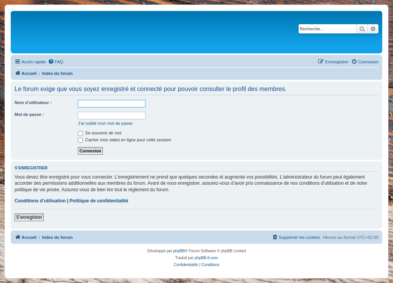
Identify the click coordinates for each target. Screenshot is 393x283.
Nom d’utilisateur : (33, 102)
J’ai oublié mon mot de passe (105, 123)
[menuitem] (55, 61)
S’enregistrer (29, 217)
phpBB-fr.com (206, 258)
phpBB (179, 251)
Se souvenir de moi (99, 133)
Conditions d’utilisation (40, 201)
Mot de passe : (29, 114)
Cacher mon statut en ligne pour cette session (124, 139)
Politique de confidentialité (98, 201)
